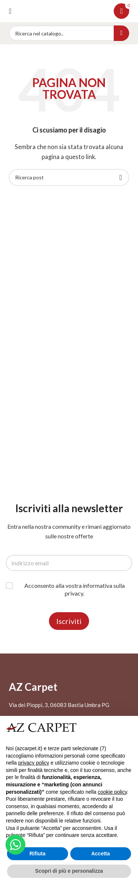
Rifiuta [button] (37, 853)
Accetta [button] (100, 853)
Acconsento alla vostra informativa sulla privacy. (74, 589)
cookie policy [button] (112, 792)
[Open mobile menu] (10, 11)
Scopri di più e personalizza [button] (69, 871)
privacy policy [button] (33, 763)
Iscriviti (69, 621)
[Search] (69, 33)
